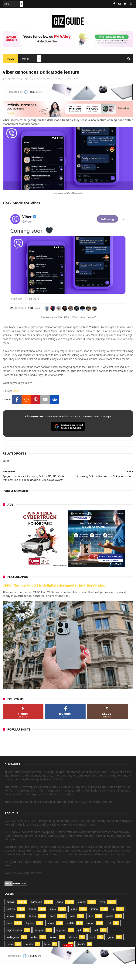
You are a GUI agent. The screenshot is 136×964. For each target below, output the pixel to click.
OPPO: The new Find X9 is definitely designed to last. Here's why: (54, 586)
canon (90, 923)
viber (75, 79)
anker (34, 937)
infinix (94, 909)
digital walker (14, 930)
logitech (61, 930)
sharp (50, 923)
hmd (92, 937)
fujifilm (30, 923)
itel (109, 923)
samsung (36, 902)
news (69, 79)
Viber (16, 391)
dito (90, 916)
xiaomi (82, 902)
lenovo (11, 916)
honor (32, 909)
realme (11, 909)
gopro (111, 937)
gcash (109, 916)
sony (53, 916)
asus (53, 909)
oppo (60, 902)
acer (72, 916)
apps (61, 79)
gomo (53, 937)
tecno (32, 916)
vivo (102, 902)
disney (73, 937)
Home (10, 59)
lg (113, 909)
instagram (13, 937)
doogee (39, 930)
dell (96, 930)
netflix (70, 923)
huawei (11, 902)
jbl (79, 930)
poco (9, 923)
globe (73, 909)
